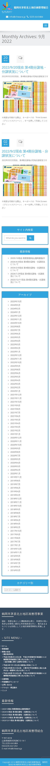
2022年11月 (16, 358)
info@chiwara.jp (17, 16)
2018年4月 (15, 523)
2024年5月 (15, 304)
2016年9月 (15, 555)
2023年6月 (15, 333)
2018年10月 (16, 505)
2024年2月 (15, 308)
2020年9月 (15, 447)
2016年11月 (16, 551)
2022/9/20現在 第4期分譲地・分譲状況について (24, 69)
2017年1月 (15, 544)
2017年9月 (15, 533)
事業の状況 (6, 651)
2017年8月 (15, 537)
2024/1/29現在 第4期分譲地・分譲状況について (27, 274)
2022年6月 (15, 372)
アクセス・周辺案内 (9, 687)
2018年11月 (16, 501)
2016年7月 (15, 562)
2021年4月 (15, 422)
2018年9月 (15, 508)
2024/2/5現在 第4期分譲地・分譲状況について (27, 268)
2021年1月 (15, 433)
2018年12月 (16, 498)
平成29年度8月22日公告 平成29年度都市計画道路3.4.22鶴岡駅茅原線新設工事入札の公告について (24, 657)
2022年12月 (16, 354)
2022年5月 (15, 376)
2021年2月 (15, 429)
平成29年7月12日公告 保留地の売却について (20, 664)
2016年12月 (16, 548)
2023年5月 (15, 336)
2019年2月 (15, 494)
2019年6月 (15, 487)
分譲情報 (5, 678)
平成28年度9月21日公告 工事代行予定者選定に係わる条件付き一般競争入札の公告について (24, 668)
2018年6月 (15, 519)
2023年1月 (15, 351)
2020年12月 (16, 437)
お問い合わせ (7, 684)
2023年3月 (15, 343)
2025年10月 (16, 300)
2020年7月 (15, 455)
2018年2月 (15, 526)
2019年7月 (15, 483)
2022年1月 (15, 390)
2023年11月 (16, 318)
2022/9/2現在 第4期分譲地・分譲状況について (25, 152)
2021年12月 (16, 394)
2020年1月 (15, 472)
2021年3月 (15, 426)
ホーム (4, 645)
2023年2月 (15, 347)
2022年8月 (15, 369)
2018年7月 (15, 515)
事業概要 (5, 648)
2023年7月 (15, 329)
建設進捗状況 (8, 653)
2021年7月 (15, 412)
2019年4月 (15, 490)
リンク (4, 689)
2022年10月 (16, 361)
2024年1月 (15, 311)
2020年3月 (15, 465)
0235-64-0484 (36, 16)
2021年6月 (15, 415)
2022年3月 (15, 383)
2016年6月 (15, 566)
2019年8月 (15, 480)
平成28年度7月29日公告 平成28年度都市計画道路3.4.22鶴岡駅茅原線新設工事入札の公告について (24, 673)
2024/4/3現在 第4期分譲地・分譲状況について (27, 262)
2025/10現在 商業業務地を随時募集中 (27, 257)
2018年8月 (15, 512)
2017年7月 (15, 541)
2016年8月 (15, 559)
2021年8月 (15, 408)
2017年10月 (16, 530)
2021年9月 (15, 404)
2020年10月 (16, 444)
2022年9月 (15, 365)
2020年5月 (15, 458)
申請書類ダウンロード (10, 681)
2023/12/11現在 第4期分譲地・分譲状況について (27, 280)
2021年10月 (16, 401)
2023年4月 (15, 340)
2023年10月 (16, 322)
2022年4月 (15, 379)
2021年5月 (15, 419)
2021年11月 (16, 397)
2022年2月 (15, 386)
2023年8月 (15, 326)
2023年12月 (16, 315)
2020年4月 (15, 462)
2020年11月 (16, 440)
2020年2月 (15, 469)
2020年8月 (15, 451)
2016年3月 (15, 569)
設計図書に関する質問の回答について (19, 661)
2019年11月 (16, 476)
